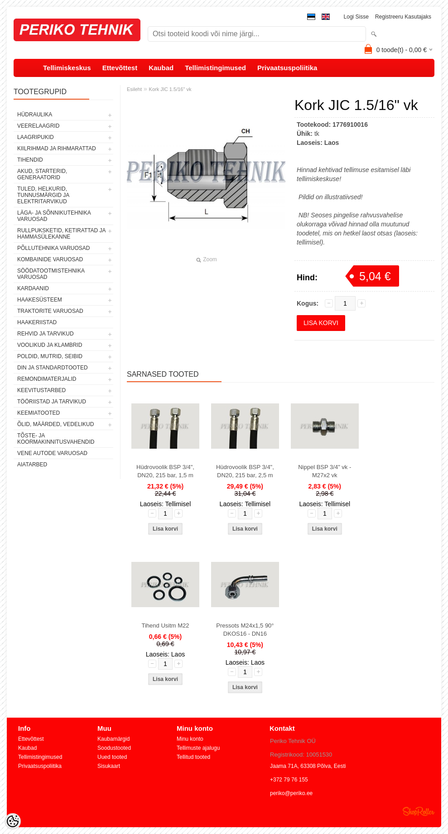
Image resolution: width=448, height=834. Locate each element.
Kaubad (161, 68)
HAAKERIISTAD (37, 322)
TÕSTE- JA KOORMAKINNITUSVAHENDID (55, 438)
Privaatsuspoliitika (287, 68)
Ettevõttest (120, 68)
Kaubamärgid (113, 739)
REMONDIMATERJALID (46, 379)
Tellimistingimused (215, 68)
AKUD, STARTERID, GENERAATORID (42, 174)
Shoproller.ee (418, 811)
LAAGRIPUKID (35, 137)
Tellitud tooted (193, 757)
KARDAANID (33, 288)
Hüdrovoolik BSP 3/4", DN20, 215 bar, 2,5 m (245, 471)
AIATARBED (32, 464)
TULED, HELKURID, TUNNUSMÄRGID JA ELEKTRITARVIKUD (43, 195)
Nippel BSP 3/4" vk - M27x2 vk (324, 471)
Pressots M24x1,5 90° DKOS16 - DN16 (245, 629)
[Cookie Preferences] (13, 821)
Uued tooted (112, 757)
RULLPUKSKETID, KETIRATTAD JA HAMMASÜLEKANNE (61, 233)
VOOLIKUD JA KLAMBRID (49, 345)
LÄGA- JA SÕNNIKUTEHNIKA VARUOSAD (54, 216)
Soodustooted (114, 748)
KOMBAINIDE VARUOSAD (50, 259)
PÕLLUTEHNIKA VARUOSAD (53, 248)
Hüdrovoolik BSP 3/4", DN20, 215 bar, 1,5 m (165, 471)
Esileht (134, 89)
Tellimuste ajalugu (198, 748)
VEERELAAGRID (38, 126)
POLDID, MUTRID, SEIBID (49, 356)
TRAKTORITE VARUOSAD (50, 311)
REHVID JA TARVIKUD (45, 334)
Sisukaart (108, 766)
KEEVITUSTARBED (41, 390)
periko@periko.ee (291, 793)
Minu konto (190, 739)
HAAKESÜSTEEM (39, 300)
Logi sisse (356, 17)
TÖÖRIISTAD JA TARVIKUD (51, 401)
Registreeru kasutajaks (403, 17)
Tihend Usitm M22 (165, 625)
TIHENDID (30, 160)
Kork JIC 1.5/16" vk (170, 89)
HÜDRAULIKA (34, 114)
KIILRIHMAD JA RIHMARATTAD (56, 148)
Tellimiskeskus (67, 68)
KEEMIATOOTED (38, 413)
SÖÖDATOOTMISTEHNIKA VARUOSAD (50, 274)
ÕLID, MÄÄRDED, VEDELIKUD (55, 424)
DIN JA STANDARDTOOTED (52, 367)
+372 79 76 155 (289, 779)
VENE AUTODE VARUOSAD (52, 453)
